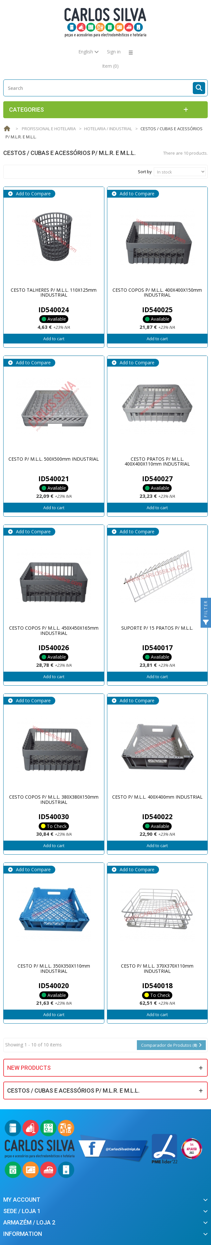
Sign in (114, 52)
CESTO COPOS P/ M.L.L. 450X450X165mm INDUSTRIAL (54, 630)
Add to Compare (33, 193)
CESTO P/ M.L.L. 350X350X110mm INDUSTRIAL (54, 968)
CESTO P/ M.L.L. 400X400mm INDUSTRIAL (157, 797)
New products (29, 1067)
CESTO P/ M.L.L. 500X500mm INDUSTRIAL (53, 459)
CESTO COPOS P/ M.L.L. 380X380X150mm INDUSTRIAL (54, 799)
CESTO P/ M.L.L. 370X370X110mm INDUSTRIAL (157, 968)
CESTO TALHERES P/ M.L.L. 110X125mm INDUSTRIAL (54, 292)
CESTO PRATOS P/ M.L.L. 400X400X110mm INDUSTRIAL (157, 461)
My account (21, 1199)
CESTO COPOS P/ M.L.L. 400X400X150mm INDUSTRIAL (157, 292)
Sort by (145, 172)
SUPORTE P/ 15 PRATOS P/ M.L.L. (157, 628)
